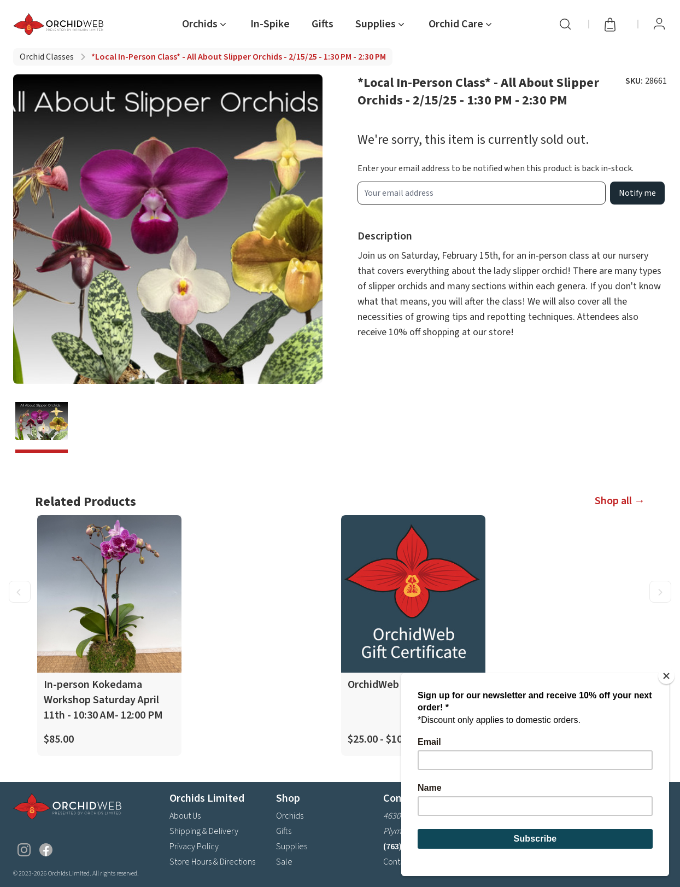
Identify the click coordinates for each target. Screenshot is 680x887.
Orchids (289, 816)
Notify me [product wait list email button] (637, 193)
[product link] (109, 635)
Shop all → (620, 501)
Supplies (291, 847)
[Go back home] (60, 24)
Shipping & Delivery (203, 831)
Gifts (322, 24)
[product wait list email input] (481, 193)
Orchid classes (47, 57)
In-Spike (270, 24)
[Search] (565, 24)
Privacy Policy (194, 847)
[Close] (666, 676)
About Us (185, 816)
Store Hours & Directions (212, 862)
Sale (284, 862)
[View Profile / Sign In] (659, 24)
